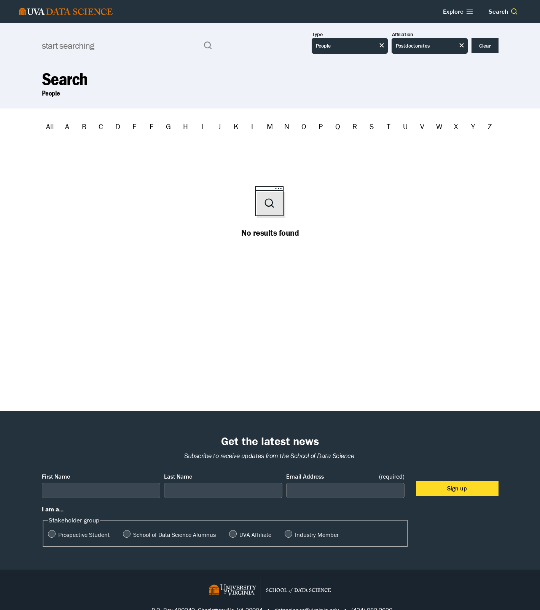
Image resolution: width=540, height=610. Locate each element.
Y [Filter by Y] (473, 126)
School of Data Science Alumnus (174, 534)
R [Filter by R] (354, 126)
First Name (56, 476)
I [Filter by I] (202, 126)
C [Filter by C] (101, 126)
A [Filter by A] (67, 126)
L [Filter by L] (253, 126)
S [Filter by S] (372, 126)
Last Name (178, 476)
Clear (485, 45)
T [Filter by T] (388, 126)
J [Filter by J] (219, 126)
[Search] (127, 45)
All (50, 126)
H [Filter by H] (185, 126)
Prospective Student (84, 534)
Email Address (345, 476)
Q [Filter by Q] (337, 126)
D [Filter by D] (117, 126)
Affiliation (402, 34)
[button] (514, 11)
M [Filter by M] (270, 126)
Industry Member (317, 534)
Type (317, 34)
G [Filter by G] (168, 126)
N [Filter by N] (286, 126)
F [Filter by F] (151, 126)
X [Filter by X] (456, 126)
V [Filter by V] (422, 126)
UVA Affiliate (255, 534)
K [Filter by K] (236, 126)
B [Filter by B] (84, 126)
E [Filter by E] (134, 126)
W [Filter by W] (439, 126)
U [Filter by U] (405, 126)
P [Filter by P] (321, 126)
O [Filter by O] (303, 126)
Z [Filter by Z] (490, 126)
